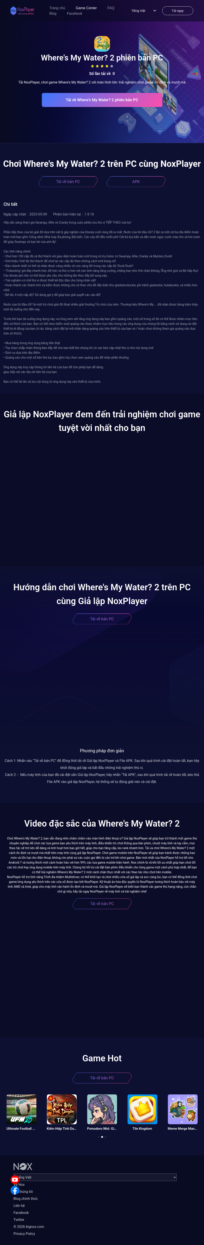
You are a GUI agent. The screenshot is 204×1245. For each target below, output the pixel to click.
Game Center (86, 8)
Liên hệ (19, 1206)
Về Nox (19, 1185)
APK (136, 181)
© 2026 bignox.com (29, 1227)
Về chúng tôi (23, 1192)
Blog (52, 13)
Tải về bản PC (68, 181)
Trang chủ (57, 8)
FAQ (110, 8)
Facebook (74, 13)
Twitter (19, 1220)
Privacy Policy (24, 1234)
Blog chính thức (26, 1199)
